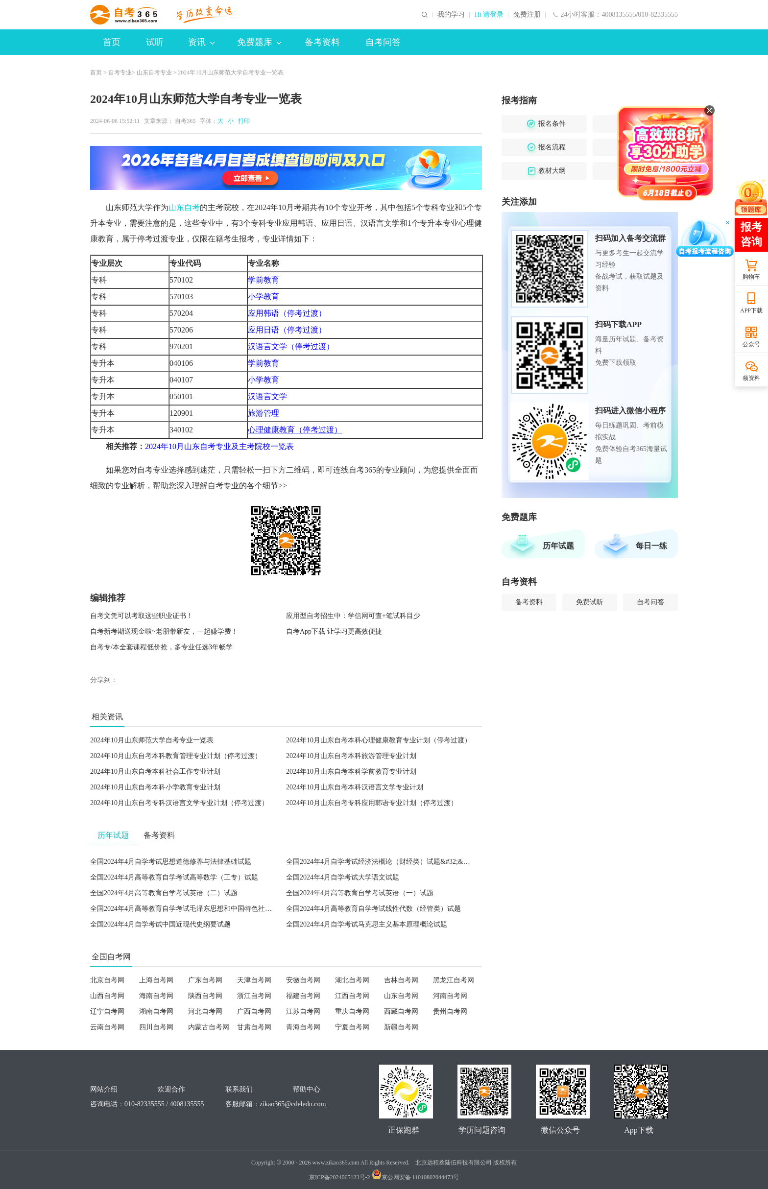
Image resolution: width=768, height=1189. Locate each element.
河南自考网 (450, 995)
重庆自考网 (352, 1011)
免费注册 (527, 14)
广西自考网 (254, 1011)
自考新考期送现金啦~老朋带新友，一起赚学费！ (164, 631)
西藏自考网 (401, 1011)
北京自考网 (107, 980)
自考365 (185, 121)
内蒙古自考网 (208, 1027)
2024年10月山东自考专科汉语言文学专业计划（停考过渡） (179, 803)
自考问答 (383, 42)
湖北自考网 (352, 980)
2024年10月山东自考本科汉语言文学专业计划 (354, 787)
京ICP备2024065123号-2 (339, 1177)
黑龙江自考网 (453, 980)
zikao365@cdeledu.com (293, 1104)
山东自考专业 (154, 72)
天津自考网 (254, 980)
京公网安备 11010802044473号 (415, 1177)
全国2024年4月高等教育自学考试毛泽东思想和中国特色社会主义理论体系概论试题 (215, 908)
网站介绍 (104, 1089)
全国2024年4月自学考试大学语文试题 (342, 877)
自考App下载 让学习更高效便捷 (334, 631)
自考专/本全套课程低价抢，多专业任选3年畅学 (161, 647)
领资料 (751, 378)
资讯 (201, 42)
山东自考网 (401, 995)
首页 (111, 42)
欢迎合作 (171, 1089)
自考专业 (120, 72)
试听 (155, 42)
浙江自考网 (254, 995)
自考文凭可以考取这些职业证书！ (141, 615)
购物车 (751, 276)
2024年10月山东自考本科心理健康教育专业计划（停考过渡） (378, 740)
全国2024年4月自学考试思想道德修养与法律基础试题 (170, 861)
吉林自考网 (401, 980)
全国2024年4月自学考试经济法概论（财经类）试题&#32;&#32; (381, 861)
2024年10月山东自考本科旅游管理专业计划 (351, 756)
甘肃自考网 (254, 1027)
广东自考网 (205, 980)
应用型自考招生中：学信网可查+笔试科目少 (353, 615)
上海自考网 (156, 980)
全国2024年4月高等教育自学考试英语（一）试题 (359, 893)
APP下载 (751, 310)
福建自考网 (303, 995)
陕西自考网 (205, 995)
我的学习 (451, 14)
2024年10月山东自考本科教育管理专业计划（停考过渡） (176, 756)
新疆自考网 (401, 1027)
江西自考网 (352, 995)
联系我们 (239, 1089)
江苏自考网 (303, 1011)
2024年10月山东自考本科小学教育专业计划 (155, 787)
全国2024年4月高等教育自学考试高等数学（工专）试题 (174, 877)
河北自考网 (205, 1011)
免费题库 (259, 42)
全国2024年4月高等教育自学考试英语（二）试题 (164, 893)
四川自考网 (156, 1027)
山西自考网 (107, 995)
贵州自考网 (450, 1011)
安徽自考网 (303, 980)
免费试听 (589, 602)
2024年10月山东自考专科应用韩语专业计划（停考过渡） (371, 803)
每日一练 (651, 546)
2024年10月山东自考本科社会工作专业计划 (155, 771)
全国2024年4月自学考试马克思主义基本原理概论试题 (366, 924)
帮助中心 (306, 1089)
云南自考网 (107, 1027)
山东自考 (184, 207)
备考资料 (322, 42)
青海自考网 (303, 1027)
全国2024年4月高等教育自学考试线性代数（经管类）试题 (373, 908)
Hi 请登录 (489, 14)
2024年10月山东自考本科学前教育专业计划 (351, 771)
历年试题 (558, 546)
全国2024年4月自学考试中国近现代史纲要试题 (160, 924)
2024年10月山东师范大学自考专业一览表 (152, 740)
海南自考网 (156, 995)
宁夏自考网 (352, 1027)
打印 (242, 121)
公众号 (751, 344)
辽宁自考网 (107, 1011)
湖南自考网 (156, 1011)
